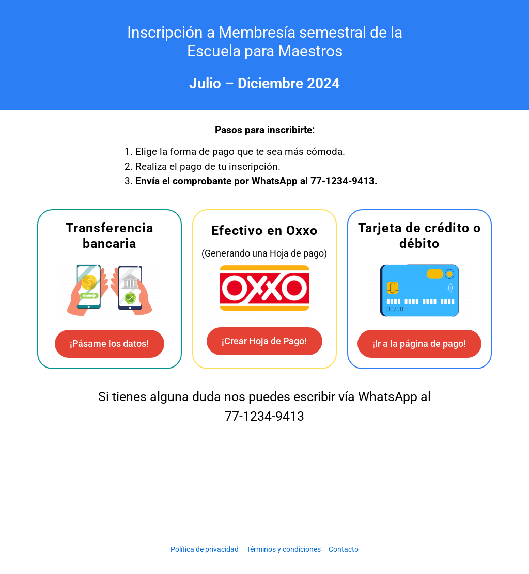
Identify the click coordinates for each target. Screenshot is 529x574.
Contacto (344, 549)
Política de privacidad (204, 549)
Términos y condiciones (283, 549)
